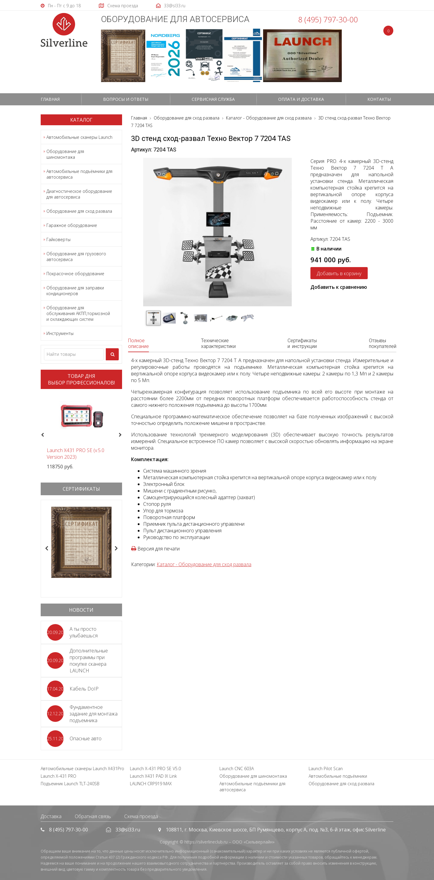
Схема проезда (141, 816)
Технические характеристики (218, 343)
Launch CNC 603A (236, 768)
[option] (81, 432)
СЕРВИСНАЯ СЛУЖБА (213, 99)
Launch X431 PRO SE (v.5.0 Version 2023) (75, 453)
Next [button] (122, 435)
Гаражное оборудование (71, 225)
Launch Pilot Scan (326, 768)
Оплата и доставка (301, 99)
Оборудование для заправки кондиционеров (75, 290)
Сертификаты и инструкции (302, 343)
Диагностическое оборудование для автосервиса (79, 194)
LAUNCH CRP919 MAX (151, 783)
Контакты (379, 99)
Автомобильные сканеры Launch (79, 137)
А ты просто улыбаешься (84, 632)
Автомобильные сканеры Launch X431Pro (82, 768)
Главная (50, 99)
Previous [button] (41, 435)
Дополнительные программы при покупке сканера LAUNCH (89, 660)
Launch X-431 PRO (58, 776)
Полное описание (138, 343)
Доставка (51, 816)
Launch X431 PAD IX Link (153, 776)
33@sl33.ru (127, 829)
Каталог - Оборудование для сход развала (204, 564)
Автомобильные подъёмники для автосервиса (79, 174)
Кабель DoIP (84, 688)
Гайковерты (58, 239)
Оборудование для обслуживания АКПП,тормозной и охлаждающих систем (78, 313)
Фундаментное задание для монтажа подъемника (94, 714)
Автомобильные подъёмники (338, 776)
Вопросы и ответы (125, 99)
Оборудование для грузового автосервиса (76, 256)
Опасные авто (86, 738)
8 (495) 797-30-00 (328, 19)
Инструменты (60, 333)
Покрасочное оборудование (75, 273)
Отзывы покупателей (382, 343)
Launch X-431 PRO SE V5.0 (155, 768)
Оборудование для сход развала (79, 211)
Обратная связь (93, 816)
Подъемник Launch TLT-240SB (70, 783)
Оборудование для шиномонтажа (65, 154)
